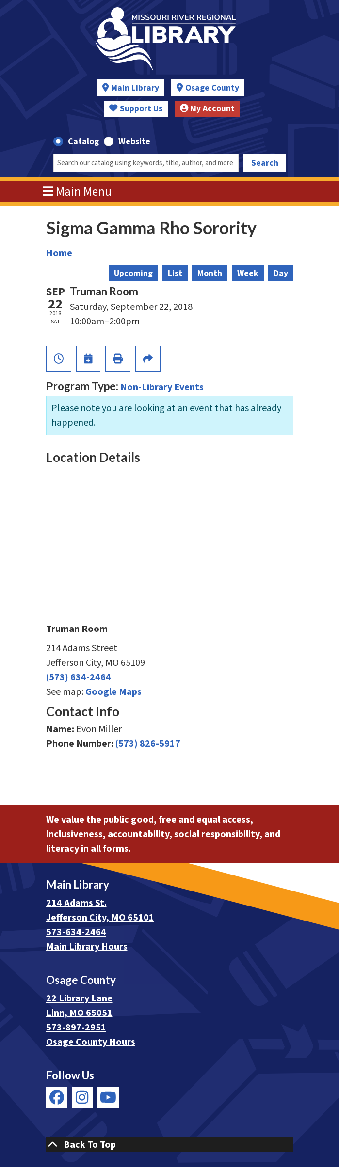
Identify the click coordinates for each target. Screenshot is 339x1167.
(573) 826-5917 (147, 744)
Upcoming (133, 273)
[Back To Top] (169, 1144)
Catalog (83, 142)
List (175, 273)
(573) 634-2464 (78, 677)
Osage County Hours (90, 1042)
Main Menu (77, 192)
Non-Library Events (162, 387)
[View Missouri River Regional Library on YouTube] (108, 1097)
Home (59, 253)
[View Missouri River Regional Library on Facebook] (56, 1097)
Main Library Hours (87, 946)
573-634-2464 (76, 932)
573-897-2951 (76, 1027)
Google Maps (113, 692)
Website (134, 142)
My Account (207, 109)
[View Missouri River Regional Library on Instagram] (82, 1097)
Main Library (135, 88)
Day (281, 273)
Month (209, 273)
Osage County (212, 88)
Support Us (135, 109)
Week (247, 273)
